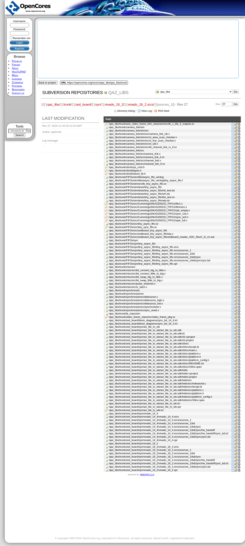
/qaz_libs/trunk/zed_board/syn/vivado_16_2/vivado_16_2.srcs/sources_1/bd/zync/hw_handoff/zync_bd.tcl (168, 463)
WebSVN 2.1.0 (147, 474)
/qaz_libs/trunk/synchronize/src (126, 293)
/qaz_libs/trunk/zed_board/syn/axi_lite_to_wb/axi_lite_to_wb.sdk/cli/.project (151, 340)
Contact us (18, 92)
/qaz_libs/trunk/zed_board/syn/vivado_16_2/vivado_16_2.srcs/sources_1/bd (152, 453)
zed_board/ (83, 104)
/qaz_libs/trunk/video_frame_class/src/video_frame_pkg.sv (142, 316)
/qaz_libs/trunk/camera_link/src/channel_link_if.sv (137, 163)
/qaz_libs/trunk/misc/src (122, 266)
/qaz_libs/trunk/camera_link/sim (126, 127)
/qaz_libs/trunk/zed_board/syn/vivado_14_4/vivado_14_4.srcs (144, 416)
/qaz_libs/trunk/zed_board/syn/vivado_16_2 (133, 443)
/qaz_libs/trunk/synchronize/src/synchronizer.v (135, 306)
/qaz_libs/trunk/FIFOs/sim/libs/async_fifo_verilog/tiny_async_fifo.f (146, 180)
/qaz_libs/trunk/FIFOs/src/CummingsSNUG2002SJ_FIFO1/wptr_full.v (148, 220)
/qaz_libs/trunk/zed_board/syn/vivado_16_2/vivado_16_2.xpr (143, 470)
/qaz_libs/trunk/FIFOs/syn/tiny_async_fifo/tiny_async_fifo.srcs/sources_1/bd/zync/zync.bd (159, 260)
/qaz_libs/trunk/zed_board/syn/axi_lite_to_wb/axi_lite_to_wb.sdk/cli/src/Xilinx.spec (155, 366)
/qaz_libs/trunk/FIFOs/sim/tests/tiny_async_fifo (135, 187)
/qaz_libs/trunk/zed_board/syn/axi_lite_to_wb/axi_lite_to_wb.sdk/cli (146, 333)
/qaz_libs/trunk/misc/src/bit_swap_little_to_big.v (136, 280)
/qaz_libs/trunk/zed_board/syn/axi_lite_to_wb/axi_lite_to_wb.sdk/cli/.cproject (152, 336)
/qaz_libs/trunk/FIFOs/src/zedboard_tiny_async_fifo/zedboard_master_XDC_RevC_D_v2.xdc (161, 236)
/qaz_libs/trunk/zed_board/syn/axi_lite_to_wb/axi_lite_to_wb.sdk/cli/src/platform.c (155, 353)
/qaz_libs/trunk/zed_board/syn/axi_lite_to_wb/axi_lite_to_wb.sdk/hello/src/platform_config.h (160, 396)
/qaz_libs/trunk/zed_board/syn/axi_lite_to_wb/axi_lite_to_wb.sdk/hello (148, 370)
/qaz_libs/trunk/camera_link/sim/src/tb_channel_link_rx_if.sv (143, 147)
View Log (146, 110)
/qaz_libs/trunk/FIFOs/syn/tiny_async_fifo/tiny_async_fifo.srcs (144, 247)
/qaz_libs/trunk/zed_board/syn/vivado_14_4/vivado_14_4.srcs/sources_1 (150, 420)
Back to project (47, 82)
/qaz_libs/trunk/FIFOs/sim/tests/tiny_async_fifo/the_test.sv (142, 197)
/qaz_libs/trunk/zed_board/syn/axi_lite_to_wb (134, 326)
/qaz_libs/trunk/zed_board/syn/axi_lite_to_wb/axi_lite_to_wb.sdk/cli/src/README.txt (156, 363)
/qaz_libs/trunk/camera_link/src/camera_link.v (134, 153)
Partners (17, 85)
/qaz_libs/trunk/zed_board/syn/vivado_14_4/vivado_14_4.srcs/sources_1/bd (152, 423)
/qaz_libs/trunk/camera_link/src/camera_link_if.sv (137, 157)
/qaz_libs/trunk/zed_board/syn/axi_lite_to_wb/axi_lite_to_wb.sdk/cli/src (149, 343)
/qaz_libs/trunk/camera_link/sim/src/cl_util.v (133, 143)
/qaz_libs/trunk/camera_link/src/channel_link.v (135, 160)
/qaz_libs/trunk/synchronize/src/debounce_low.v (136, 303)
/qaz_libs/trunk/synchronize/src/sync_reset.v (134, 310)
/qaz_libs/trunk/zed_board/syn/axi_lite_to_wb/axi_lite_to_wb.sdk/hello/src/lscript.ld (155, 386)
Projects (17, 61)
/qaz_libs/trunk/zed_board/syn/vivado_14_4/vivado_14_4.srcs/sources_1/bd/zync (155, 426)
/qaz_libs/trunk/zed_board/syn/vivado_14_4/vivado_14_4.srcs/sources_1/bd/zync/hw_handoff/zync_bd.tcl (168, 433)
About (15, 68)
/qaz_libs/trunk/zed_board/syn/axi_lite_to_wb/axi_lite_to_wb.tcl (144, 403)
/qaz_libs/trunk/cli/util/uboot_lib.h (127, 173)
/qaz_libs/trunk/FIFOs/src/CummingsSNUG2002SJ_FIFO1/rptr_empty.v (149, 210)
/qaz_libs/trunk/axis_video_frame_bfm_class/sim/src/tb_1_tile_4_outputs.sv (151, 123)
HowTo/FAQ (19, 71)
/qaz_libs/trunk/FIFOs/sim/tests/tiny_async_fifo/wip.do (139, 200)
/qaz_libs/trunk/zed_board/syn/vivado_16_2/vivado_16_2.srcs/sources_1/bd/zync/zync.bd (159, 466)
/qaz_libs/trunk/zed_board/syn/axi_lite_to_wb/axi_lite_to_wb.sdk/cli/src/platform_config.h (159, 360)
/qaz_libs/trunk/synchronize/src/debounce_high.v (136, 300)
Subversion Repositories (72, 92)
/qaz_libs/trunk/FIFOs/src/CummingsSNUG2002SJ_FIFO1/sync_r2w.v (148, 213)
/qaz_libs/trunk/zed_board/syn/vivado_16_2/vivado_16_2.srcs (144, 446)
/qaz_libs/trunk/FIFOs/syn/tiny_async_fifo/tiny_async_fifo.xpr (143, 263)
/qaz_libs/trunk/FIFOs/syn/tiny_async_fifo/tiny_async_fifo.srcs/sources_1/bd (152, 253)
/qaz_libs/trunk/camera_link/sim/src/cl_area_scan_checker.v (143, 137)
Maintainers (18, 89)
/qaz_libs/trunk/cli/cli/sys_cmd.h (126, 167)
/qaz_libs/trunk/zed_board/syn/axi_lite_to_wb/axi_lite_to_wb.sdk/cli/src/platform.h (155, 356)
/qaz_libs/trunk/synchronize (124, 290)
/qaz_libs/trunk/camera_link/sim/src (129, 130)
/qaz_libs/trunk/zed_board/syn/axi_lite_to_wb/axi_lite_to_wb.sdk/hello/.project (153, 376)
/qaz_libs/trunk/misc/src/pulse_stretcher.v (132, 283)
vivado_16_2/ (114, 104)
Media (15, 75)
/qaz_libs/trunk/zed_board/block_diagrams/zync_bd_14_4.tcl (143, 320)
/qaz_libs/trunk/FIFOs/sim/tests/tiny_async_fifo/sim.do (139, 193)
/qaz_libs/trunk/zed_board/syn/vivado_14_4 (133, 413)
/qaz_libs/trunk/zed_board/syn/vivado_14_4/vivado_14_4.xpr (143, 440)
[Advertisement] (19, 109)
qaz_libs (118, 92)
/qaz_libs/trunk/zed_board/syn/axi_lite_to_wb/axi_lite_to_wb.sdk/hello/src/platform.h (156, 393)
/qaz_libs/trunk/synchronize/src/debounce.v (133, 296)
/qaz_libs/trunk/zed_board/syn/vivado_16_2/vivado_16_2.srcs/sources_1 (150, 449)
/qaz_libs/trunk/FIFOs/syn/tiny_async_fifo (132, 243)
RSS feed (163, 110)
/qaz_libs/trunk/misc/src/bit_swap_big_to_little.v (136, 276)
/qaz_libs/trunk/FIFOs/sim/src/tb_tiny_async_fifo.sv (137, 183)
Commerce (17, 82)
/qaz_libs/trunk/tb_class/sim (124, 313)
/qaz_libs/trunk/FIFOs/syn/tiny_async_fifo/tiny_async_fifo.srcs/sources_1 (150, 250)
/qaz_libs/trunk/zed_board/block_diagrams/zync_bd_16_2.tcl (143, 323)
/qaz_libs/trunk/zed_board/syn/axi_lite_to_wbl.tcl (136, 410)
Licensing (17, 78)
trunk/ (68, 104)
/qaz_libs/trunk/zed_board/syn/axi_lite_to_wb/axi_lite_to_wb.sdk (145, 330)
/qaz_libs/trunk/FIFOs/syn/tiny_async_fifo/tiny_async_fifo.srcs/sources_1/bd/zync (155, 257)
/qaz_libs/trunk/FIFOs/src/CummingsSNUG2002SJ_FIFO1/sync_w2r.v (148, 217)
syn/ (98, 104)
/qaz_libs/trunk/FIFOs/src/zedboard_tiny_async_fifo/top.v (141, 233)
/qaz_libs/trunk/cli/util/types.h (125, 170)
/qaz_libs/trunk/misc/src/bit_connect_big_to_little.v (137, 270)
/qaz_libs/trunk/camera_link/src (126, 150)
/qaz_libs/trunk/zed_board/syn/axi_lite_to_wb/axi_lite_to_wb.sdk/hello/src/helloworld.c (157, 383)
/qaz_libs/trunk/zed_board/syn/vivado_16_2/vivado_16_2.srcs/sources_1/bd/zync (155, 456)
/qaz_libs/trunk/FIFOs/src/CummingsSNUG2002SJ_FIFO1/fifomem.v (148, 207)
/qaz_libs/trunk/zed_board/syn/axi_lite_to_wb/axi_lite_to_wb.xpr (145, 406)
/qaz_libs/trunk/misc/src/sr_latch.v (128, 287)
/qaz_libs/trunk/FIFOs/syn (123, 240)
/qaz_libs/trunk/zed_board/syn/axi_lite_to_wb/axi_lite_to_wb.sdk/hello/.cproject (153, 373)
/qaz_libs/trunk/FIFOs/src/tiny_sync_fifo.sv (133, 227)
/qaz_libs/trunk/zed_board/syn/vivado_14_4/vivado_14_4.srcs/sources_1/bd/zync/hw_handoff (162, 430)
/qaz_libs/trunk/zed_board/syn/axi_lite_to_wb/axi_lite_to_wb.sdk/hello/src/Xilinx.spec (157, 400)
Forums (16, 64)
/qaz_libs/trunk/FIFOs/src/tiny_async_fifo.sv (133, 223)
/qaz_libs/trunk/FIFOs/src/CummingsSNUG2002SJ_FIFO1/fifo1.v (145, 203)
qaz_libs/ (53, 104)
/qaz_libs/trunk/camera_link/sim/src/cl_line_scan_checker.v (142, 140)
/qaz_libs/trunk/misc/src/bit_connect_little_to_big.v (137, 273)
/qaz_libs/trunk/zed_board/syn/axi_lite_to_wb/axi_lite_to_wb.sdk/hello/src (150, 380)
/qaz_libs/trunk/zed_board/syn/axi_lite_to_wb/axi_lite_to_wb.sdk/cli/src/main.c (153, 350)
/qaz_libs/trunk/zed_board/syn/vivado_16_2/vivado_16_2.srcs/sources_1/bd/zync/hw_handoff (162, 460)
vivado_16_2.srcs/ (141, 104)
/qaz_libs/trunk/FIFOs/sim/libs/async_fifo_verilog (136, 177)
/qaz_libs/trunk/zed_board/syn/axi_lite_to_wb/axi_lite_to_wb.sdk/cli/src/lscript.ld (154, 346)
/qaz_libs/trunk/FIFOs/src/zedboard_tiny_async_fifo (138, 230)
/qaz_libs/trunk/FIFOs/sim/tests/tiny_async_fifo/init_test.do (142, 190)
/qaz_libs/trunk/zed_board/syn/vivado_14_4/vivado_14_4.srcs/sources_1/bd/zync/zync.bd (159, 436)
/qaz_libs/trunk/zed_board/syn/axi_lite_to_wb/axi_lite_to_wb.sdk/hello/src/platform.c (156, 390)
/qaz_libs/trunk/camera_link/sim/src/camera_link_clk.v (139, 133)
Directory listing (126, 110)
